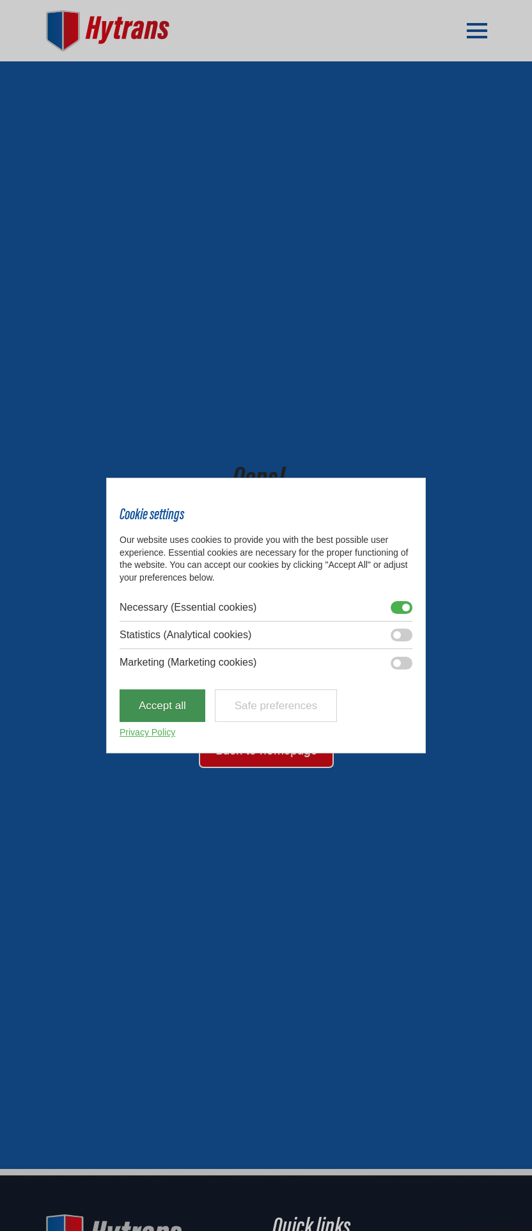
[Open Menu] (477, 30)
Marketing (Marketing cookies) (188, 662)
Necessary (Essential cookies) (188, 607)
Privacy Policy (147, 732)
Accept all (162, 706)
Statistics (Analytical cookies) (185, 634)
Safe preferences (276, 706)
